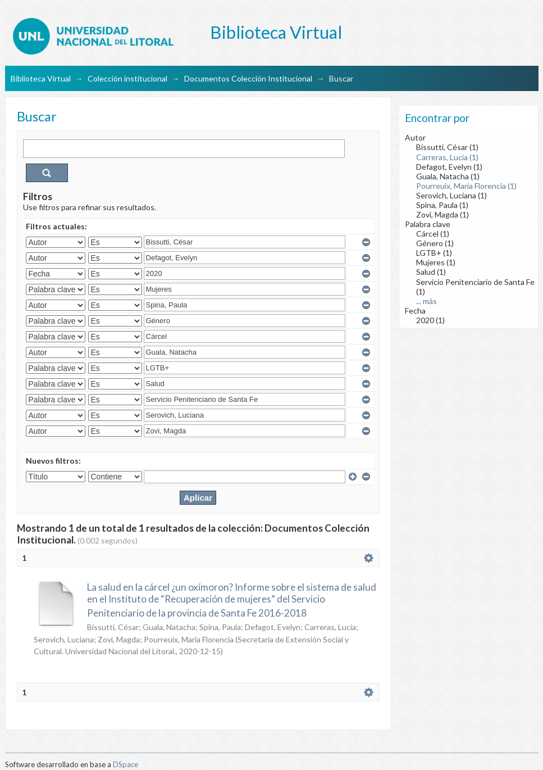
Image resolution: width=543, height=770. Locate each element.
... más (426, 301)
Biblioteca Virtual (41, 78)
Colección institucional (127, 78)
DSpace (125, 764)
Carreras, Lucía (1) (447, 157)
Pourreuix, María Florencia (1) (466, 186)
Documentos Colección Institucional (248, 78)
